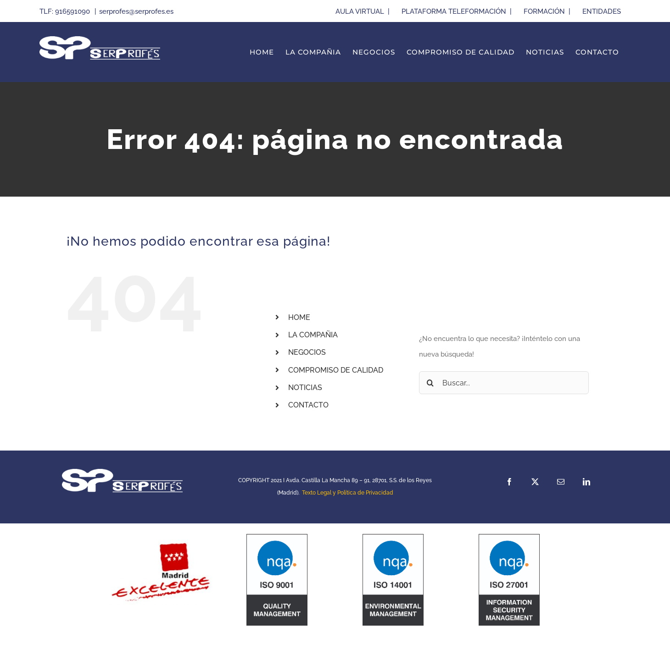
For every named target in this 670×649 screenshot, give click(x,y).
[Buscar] (430, 382)
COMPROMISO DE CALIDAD (335, 370)
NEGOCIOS (307, 352)
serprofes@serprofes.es (136, 11)
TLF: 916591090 (65, 11)
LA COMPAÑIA (313, 334)
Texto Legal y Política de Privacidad (347, 493)
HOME (299, 317)
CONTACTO (308, 405)
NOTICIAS (305, 387)
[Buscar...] (504, 382)
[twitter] (535, 481)
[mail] (561, 481)
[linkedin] (586, 481)
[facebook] (509, 481)
